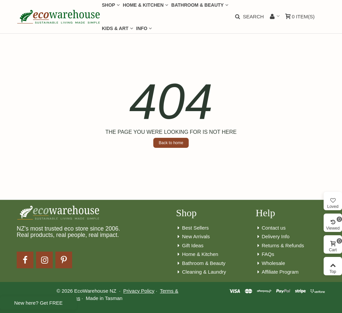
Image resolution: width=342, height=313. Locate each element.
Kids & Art (115, 28)
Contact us (271, 228)
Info (141, 28)
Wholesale (270, 263)
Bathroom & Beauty (200, 263)
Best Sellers (192, 228)
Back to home (171, 142)
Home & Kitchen (197, 254)
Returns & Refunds (280, 246)
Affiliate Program (277, 272)
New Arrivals (193, 237)
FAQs (265, 254)
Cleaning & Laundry (201, 272)
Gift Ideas (189, 246)
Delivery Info (273, 237)
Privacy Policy (138, 291)
